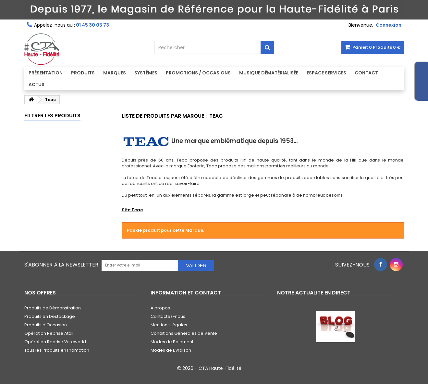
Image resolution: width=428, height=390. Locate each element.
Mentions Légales (169, 325)
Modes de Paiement (172, 342)
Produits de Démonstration (52, 308)
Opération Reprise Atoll (48, 333)
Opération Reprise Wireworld (55, 342)
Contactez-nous (168, 316)
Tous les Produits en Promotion (56, 350)
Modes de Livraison (171, 350)
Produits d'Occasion (45, 325)
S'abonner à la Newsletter (61, 264)
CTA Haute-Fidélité (220, 368)
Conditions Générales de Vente (184, 333)
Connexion (388, 25)
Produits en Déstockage (49, 316)
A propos (160, 308)
